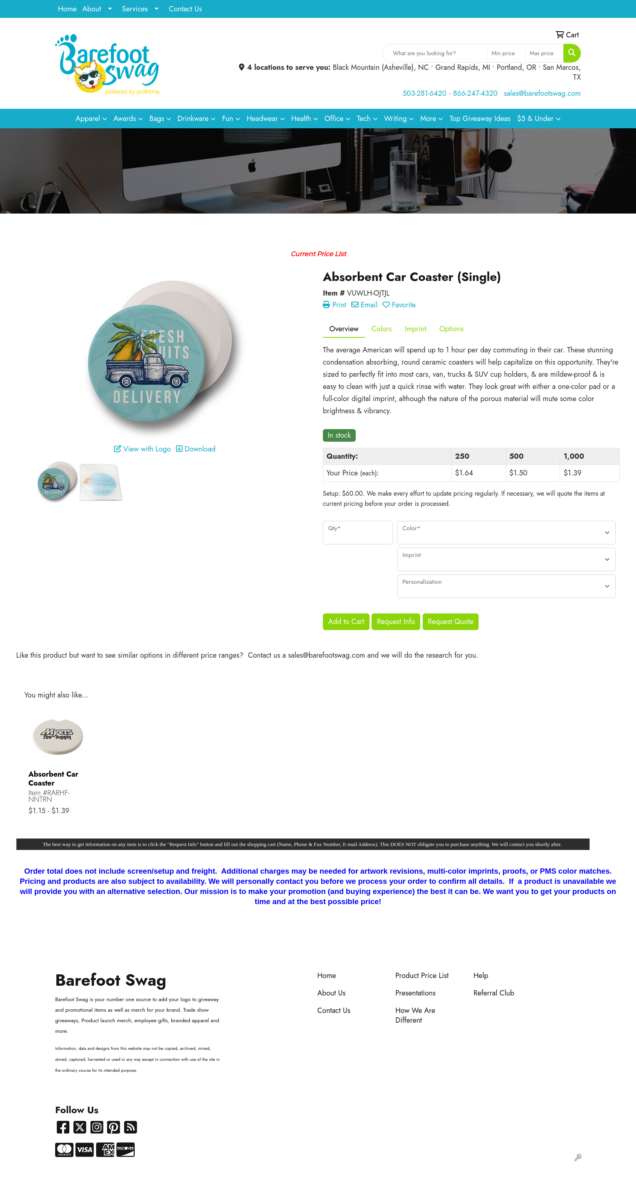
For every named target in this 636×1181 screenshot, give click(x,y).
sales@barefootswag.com (542, 93)
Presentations (415, 993)
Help (480, 975)
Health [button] (301, 118)
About (91, 9)
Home (67, 9)
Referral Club (493, 993)
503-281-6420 (424, 93)
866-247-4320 (475, 93)
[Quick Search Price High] (544, 53)
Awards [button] (125, 118)
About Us (331, 993)
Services (135, 9)
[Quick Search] (435, 53)
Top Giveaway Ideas (479, 118)
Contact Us (185, 9)
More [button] (428, 118)
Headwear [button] (262, 118)
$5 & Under (535, 118)
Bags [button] (156, 118)
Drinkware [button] (193, 118)
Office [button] (334, 118)
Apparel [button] (87, 118)
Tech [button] (364, 118)
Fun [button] (227, 118)
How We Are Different (415, 1015)
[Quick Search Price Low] (506, 53)
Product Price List (422, 975)
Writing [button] (395, 118)
